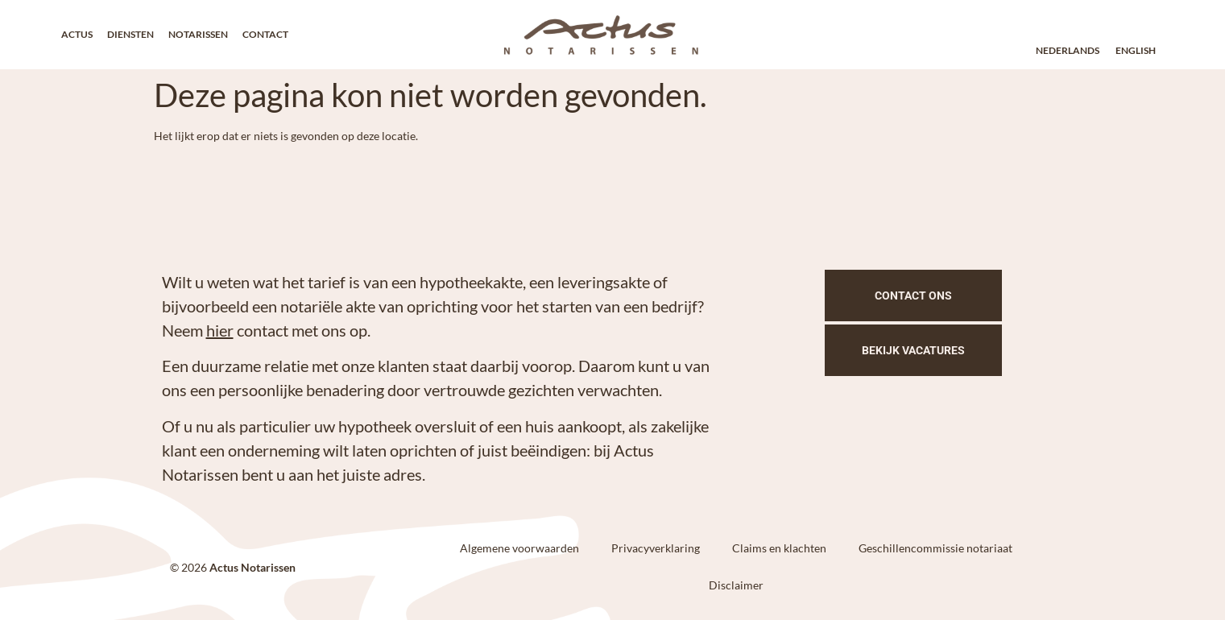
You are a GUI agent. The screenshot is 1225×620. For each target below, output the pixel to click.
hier (220, 330)
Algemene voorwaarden (519, 548)
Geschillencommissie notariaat (935, 548)
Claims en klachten (779, 548)
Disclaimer (736, 585)
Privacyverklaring (655, 548)
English (1135, 50)
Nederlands (1067, 50)
